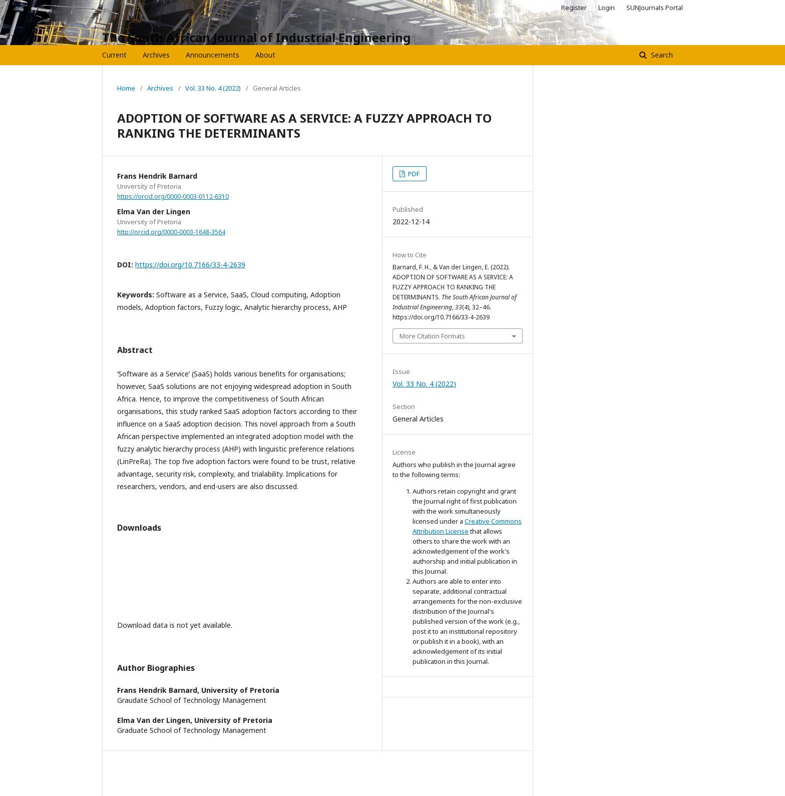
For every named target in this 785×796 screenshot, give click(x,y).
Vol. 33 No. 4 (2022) (213, 88)
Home (126, 88)
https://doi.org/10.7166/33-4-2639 (190, 264)
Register (574, 7)
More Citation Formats (432, 335)
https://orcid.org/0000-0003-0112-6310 (173, 196)
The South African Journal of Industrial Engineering (256, 37)
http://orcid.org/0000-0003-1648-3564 (171, 232)
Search (661, 55)
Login (606, 7)
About (265, 55)
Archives (156, 55)
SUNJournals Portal (654, 7)
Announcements (212, 55)
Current (114, 55)
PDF (413, 173)
